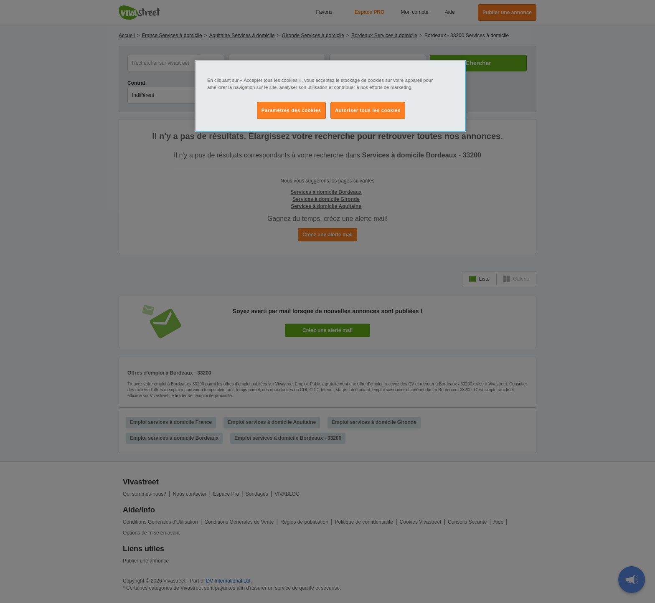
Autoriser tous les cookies (368, 110)
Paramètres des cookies (291, 110)
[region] (330, 96)
